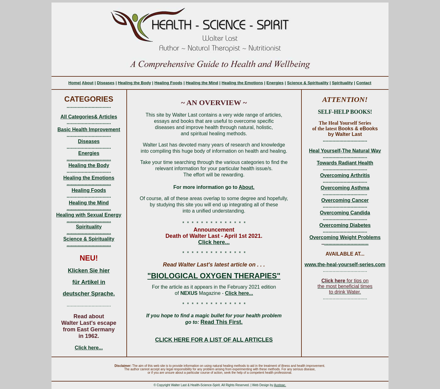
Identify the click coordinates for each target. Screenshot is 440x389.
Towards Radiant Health (345, 163)
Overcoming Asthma (345, 187)
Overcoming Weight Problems (344, 237)
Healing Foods (168, 82)
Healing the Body (134, 82)
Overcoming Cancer (345, 200)
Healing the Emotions (242, 82)
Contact (363, 82)
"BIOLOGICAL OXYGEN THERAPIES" (213, 275)
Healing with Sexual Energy (88, 215)
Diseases (105, 82)
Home (74, 82)
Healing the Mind (202, 82)
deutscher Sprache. (89, 294)
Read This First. (221, 322)
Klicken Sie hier (89, 270)
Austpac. (280, 385)
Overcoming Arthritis (345, 175)
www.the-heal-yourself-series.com (345, 264)
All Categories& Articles (89, 116)
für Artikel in (88, 282)
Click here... (89, 347)
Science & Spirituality (308, 82)
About (88, 82)
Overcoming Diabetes (345, 225)
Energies (275, 82)
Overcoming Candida (345, 212)
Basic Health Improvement (88, 129)
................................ (88, 158)
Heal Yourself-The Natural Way (345, 150)
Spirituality (342, 82)
